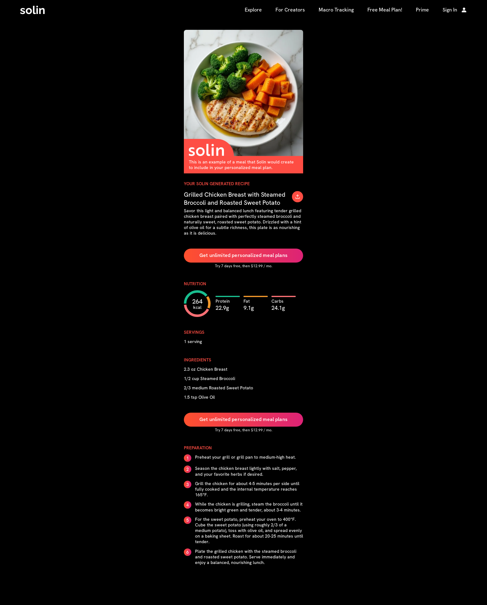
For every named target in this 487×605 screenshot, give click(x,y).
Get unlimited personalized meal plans (243, 255)
